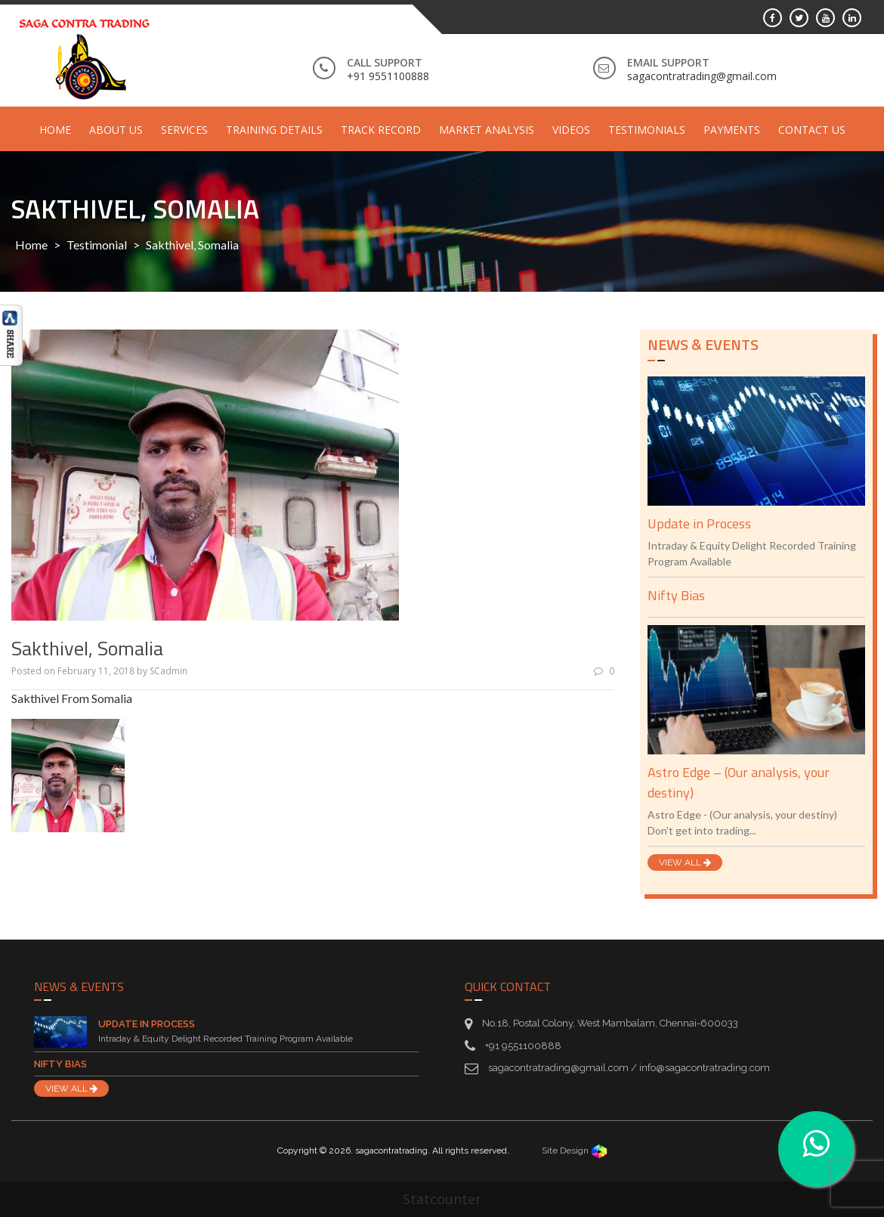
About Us (116, 129)
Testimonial (96, 244)
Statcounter (442, 1199)
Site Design (574, 1150)
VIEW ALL (685, 862)
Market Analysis (486, 129)
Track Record (381, 129)
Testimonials (646, 129)
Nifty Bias (676, 595)
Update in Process (699, 523)
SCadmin (168, 670)
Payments (731, 129)
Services (184, 129)
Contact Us (811, 129)
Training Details (274, 129)
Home (55, 129)
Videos (571, 129)
